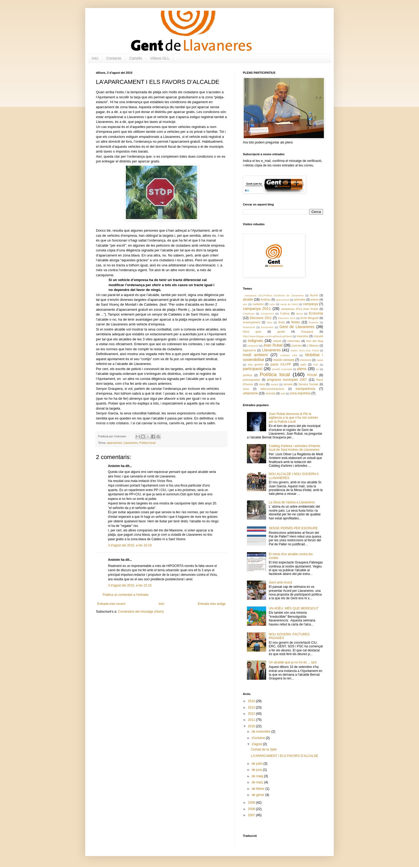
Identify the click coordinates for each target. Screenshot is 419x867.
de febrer (258, 789)
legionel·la (249, 350)
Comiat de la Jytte (264, 749)
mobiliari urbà (288, 355)
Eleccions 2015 (287, 318)
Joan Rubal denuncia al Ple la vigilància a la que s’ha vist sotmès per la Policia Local (293, 417)
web (282, 393)
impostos (302, 336)
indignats (255, 341)
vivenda (270, 393)
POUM (312, 375)
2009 (252, 802)
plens (301, 369)
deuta (299, 313)
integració (252, 345)
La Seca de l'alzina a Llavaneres (292, 502)
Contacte (113, 58)
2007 (252, 815)
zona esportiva (300, 393)
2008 (252, 809)
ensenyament (251, 322)
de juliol (257, 763)
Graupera (307, 331)
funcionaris (267, 327)
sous (246, 388)
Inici (95, 58)
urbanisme (250, 393)
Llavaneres (130, 442)
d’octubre (259, 738)
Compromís (267, 313)
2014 (252, 701)
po (317, 369)
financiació (249, 327)
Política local (147, 442)
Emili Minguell (310, 318)
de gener (258, 795)
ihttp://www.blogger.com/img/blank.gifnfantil (267, 336)
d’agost (257, 744)
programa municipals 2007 (287, 380)
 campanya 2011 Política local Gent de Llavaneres (273, 295)
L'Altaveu (313, 345)
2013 (252, 707)
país (303, 364)
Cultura (284, 313)
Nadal (319, 360)
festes (295, 322)
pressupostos (251, 379)
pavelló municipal (282, 369)
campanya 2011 (257, 308)
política (247, 375)
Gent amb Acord (280, 582)
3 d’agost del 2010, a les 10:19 (130, 545)
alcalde (248, 299)
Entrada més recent (111, 604)
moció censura (283, 360)
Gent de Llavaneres (297, 327)
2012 (252, 714)
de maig (258, 776)
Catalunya (248, 313)
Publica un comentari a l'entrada (125, 595)
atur (245, 304)
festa (281, 322)
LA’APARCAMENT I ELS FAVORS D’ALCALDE (284, 756)
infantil (277, 341)
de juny (257, 770)
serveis (288, 384)
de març (258, 782)
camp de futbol (289, 304)
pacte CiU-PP (280, 364)
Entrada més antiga (212, 604)
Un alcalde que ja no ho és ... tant (293, 662)
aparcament (114, 442)
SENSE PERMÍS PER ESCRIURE (293, 528)
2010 (252, 726)
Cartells (135, 58)
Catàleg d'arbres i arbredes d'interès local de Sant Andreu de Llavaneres (294, 448)
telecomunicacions (272, 388)
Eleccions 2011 (261, 318)
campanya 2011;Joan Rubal (299, 308)
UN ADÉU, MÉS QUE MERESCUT (294, 608)
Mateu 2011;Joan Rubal (305, 350)
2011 (252, 720)
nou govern (255, 364)
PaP (315, 364)
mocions (305, 359)
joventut (297, 345)
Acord (314, 295)
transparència (305, 389)
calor (272, 304)
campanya (310, 304)
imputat (318, 336)
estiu (269, 322)
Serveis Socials (308, 384)
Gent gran (252, 331)
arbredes (299, 299)
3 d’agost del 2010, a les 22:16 (130, 585)
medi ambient (255, 355)
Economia (316, 313)
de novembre (261, 731)
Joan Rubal (272, 345)
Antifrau (265, 299)
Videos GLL (159, 58)
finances (314, 322)
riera (262, 384)
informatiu (294, 341)
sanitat (274, 384)
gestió (281, 331)
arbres (315, 299)
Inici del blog (314, 341)
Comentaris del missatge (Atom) (141, 611)
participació (252, 369)
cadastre (258, 304)
